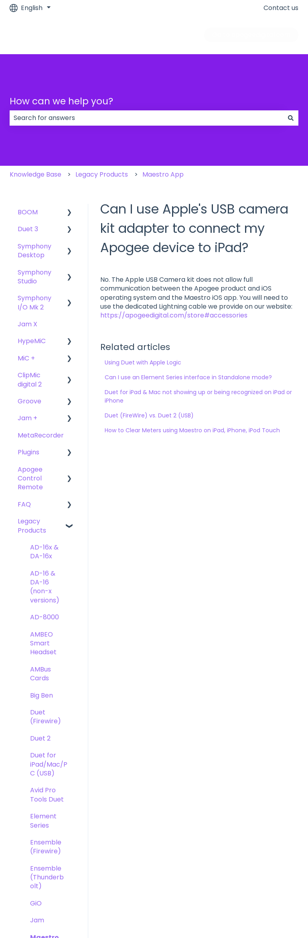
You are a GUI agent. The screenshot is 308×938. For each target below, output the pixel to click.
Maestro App (163, 174)
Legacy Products (101, 174)
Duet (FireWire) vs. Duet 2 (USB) (149, 415)
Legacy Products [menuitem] (32, 526)
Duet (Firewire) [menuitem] (45, 717)
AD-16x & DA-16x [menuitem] (44, 552)
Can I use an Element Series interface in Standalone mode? (188, 377)
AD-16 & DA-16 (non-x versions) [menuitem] (44, 587)
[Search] (290, 118)
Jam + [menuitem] (27, 418)
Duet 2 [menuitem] (40, 738)
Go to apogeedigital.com (251, 34)
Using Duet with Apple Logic (143, 362)
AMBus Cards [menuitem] (40, 674)
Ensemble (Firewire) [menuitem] (45, 847)
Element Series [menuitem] (43, 821)
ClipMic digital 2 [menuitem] (30, 379)
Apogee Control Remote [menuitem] (30, 478)
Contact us (280, 8)
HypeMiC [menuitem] (32, 341)
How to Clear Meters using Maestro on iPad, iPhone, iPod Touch (192, 430)
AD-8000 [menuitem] (44, 617)
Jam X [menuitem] (27, 324)
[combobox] (146, 118)
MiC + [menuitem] (26, 358)
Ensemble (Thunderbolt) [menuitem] (47, 877)
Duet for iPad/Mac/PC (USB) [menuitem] (48, 764)
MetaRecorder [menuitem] (41, 435)
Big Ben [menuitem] (41, 695)
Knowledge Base (35, 174)
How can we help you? (61, 101)
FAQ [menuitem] (24, 504)
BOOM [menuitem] (28, 212)
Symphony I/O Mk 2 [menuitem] (34, 302)
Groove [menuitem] (29, 401)
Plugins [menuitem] (28, 452)
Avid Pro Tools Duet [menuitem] (47, 794)
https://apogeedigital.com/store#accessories (173, 315)
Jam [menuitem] (37, 920)
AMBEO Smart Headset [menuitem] (43, 643)
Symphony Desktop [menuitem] (34, 251)
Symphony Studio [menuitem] (34, 277)
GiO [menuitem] (36, 903)
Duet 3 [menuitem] (28, 229)
